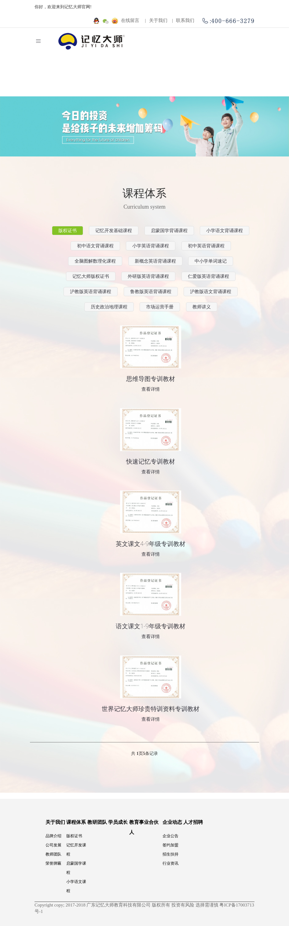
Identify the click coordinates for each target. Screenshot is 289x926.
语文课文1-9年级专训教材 (150, 626)
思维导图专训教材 (150, 378)
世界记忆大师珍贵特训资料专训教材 (150, 708)
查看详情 (150, 389)
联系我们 (187, 20)
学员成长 (118, 822)
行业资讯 (170, 863)
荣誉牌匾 (53, 863)
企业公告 (170, 836)
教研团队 (97, 822)
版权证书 (74, 836)
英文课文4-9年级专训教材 (150, 543)
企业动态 (172, 822)
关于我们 (160, 20)
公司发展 (53, 845)
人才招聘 (193, 822)
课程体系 (76, 822)
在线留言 (132, 20)
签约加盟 (170, 845)
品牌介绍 (53, 836)
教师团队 (53, 854)
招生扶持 (170, 854)
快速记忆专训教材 (150, 461)
